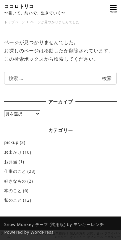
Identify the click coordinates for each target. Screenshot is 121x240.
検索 (107, 78)
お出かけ (13, 152)
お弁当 (10, 161)
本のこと (13, 190)
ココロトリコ (19, 6)
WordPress (42, 232)
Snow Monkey (19, 224)
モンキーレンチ (88, 224)
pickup (11, 142)
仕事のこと (15, 171)
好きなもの (15, 181)
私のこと (13, 200)
